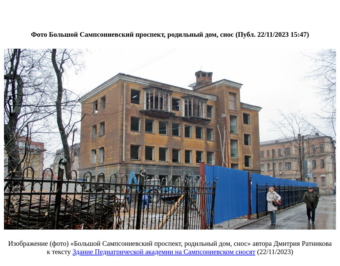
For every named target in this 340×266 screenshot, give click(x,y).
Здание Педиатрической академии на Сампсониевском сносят (164, 252)
